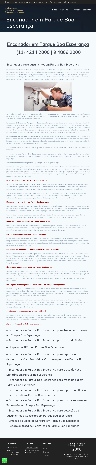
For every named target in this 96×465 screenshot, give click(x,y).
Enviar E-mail (31, 452)
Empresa (76, 10)
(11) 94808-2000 (32, 450)
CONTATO (87, 10)
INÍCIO (54, 10)
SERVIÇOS (64, 10)
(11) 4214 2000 (57, 2)
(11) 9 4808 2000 (71, 2)
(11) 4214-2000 (32, 448)
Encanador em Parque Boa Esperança (48, 44)
